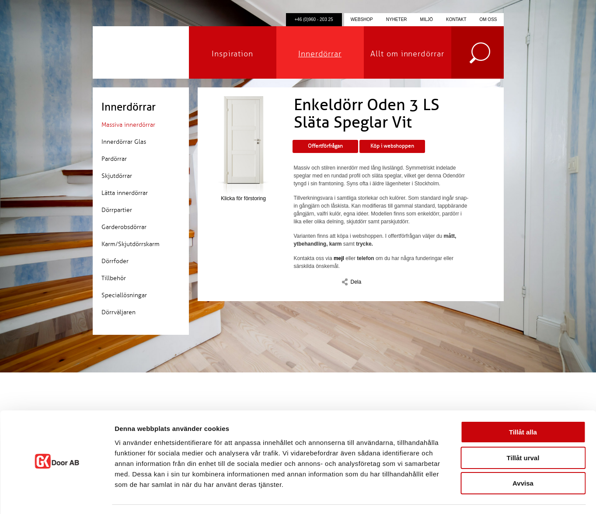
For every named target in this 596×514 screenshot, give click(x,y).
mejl (339, 258)
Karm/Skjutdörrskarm (130, 244)
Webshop (362, 19)
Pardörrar (114, 159)
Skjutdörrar (116, 176)
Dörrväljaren (118, 312)
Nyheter (396, 19)
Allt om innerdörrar (407, 54)
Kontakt (456, 19)
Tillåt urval (523, 433)
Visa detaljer (475, 496)
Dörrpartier (116, 210)
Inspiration (232, 54)
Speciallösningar (124, 295)
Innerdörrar (320, 54)
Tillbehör (113, 278)
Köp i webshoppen (392, 146)
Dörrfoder (115, 261)
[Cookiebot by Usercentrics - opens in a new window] (56, 497)
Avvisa (522, 458)
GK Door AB (141, 52)
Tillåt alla (523, 407)
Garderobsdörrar (123, 227)
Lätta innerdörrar (124, 193)
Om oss (488, 19)
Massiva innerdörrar (128, 124)
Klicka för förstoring (243, 148)
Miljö (426, 19)
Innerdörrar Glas (123, 142)
